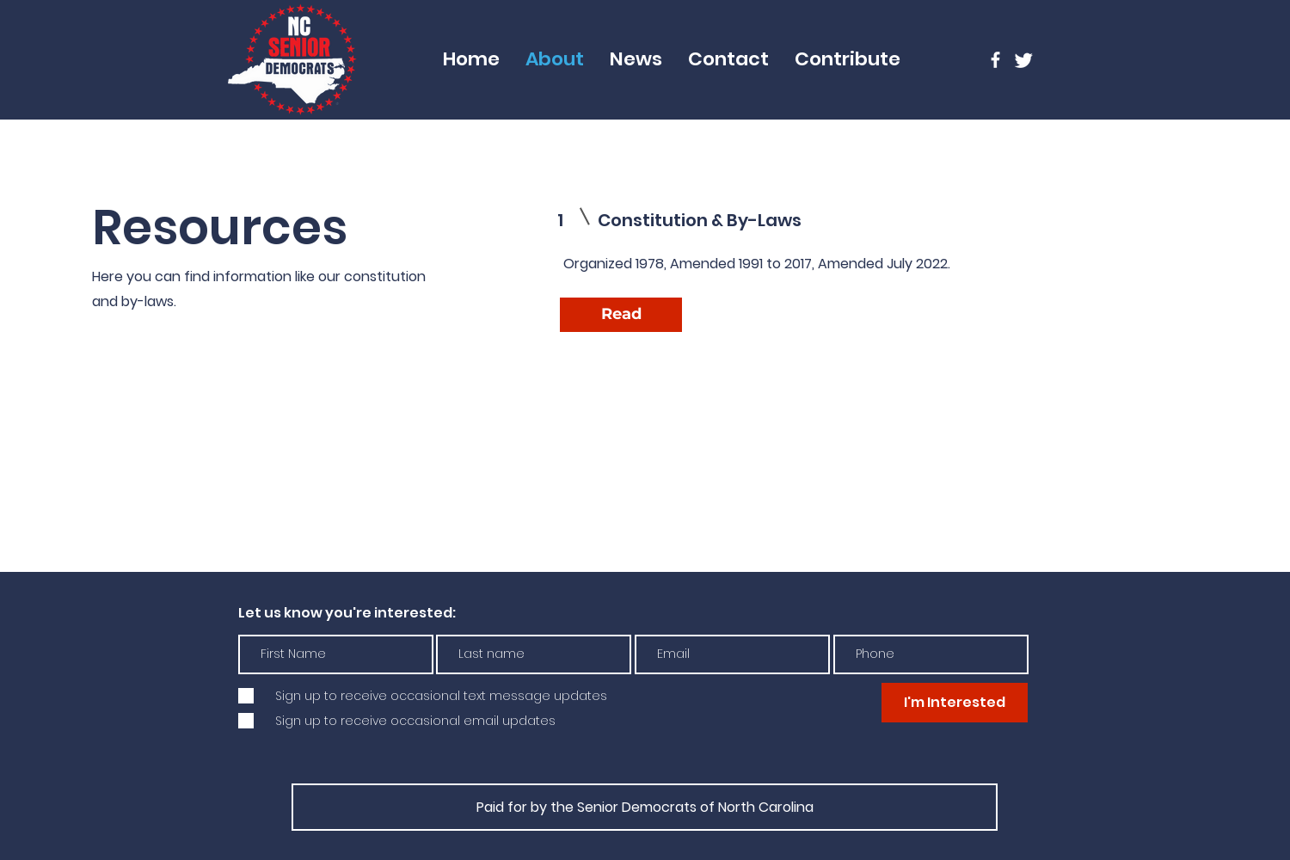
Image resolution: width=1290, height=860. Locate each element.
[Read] (621, 315)
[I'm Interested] (955, 702)
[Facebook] (995, 60)
